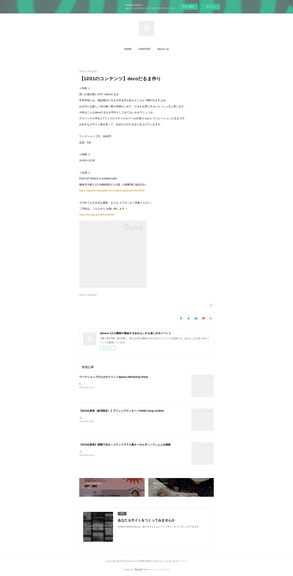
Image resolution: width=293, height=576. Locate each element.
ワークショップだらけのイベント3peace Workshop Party (113, 376)
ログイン (211, 6)
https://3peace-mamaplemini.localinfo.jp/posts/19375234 (111, 190)
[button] (128, 49)
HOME (128, 49)
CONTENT (144, 49)
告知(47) (82, 295)
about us (163, 49)
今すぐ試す (188, 6)
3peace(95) (92, 295)
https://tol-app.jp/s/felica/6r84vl (97, 214)
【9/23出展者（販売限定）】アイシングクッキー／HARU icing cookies (121, 410)
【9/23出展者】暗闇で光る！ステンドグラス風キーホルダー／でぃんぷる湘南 (125, 444)
